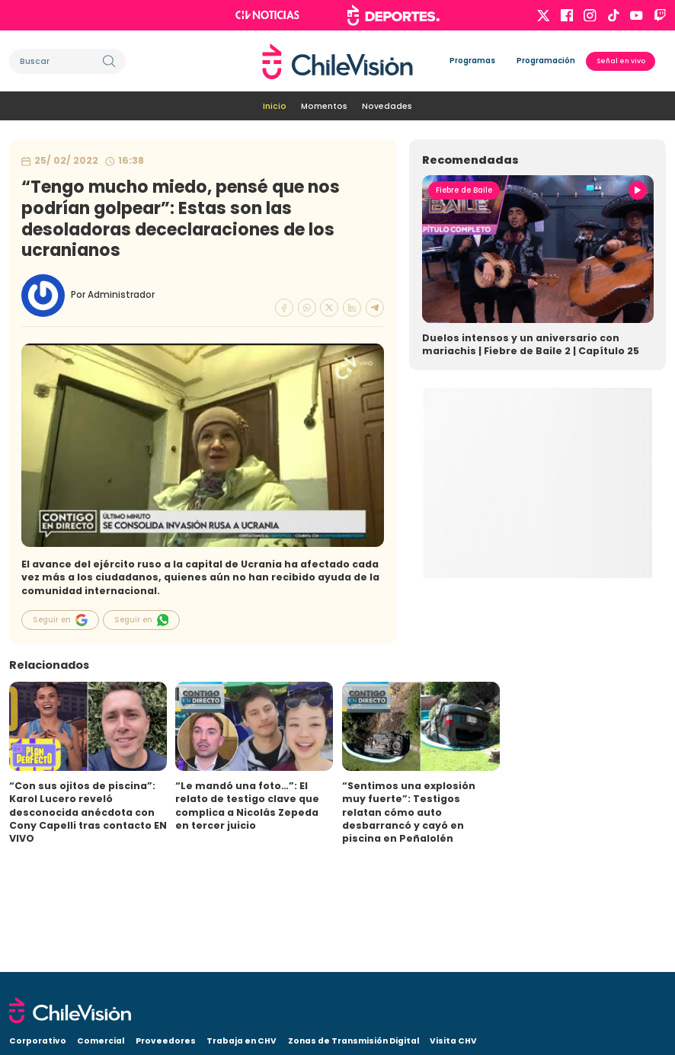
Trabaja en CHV (241, 1041)
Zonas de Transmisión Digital (353, 1041)
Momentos (324, 106)
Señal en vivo (621, 61)
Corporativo (37, 1041)
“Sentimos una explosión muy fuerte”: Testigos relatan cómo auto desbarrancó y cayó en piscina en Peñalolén (408, 812)
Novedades (387, 106)
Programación (546, 61)
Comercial (100, 1041)
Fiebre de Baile (464, 190)
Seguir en (60, 620)
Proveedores (166, 1041)
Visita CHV (453, 1041)
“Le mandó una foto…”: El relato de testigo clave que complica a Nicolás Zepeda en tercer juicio (247, 805)
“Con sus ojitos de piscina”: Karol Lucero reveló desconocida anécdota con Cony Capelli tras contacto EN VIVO (88, 812)
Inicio (274, 106)
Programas (472, 61)
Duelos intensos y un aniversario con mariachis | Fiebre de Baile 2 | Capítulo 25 (530, 344)
